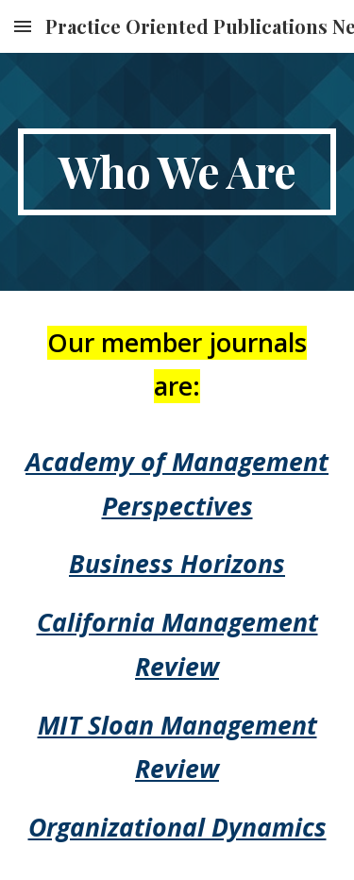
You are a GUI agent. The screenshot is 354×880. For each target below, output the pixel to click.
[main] (177, 171)
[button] (22, 26)
